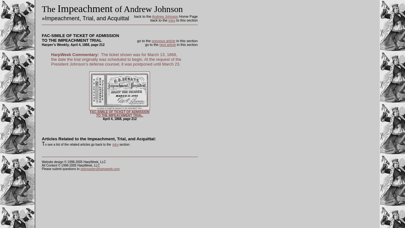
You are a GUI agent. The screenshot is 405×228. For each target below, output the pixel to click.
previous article (164, 41)
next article (167, 45)
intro (171, 20)
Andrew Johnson (165, 16)
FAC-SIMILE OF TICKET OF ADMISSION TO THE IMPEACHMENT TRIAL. (119, 113)
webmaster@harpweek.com (100, 169)
